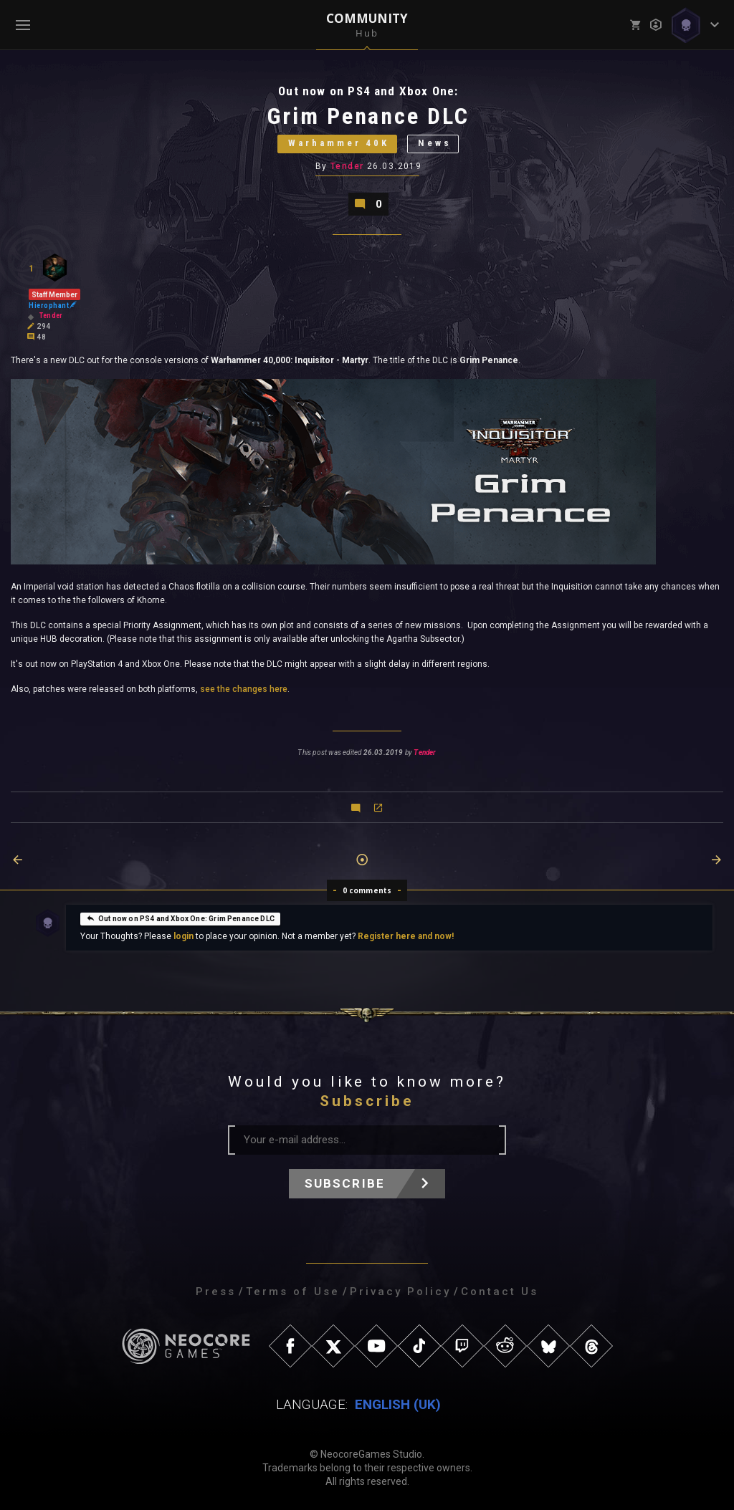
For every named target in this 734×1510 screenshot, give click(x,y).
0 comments (367, 890)
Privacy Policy (400, 1291)
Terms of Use (293, 1291)
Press (216, 1291)
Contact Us (499, 1291)
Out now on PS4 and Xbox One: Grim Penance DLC (180, 918)
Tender (347, 167)
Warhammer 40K (338, 144)
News (435, 144)
